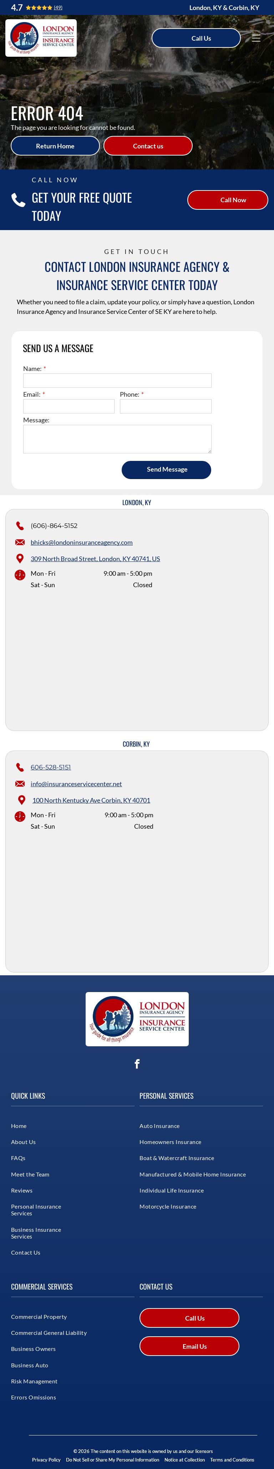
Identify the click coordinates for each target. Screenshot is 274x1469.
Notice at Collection (184, 1460)
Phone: (129, 394)
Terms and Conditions (232, 1460)
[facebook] (137, 1065)
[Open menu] (256, 38)
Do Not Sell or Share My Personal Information (112, 1460)
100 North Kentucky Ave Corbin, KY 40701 (91, 800)
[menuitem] (37, 1125)
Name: (32, 368)
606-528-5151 (51, 767)
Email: (32, 394)
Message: (36, 420)
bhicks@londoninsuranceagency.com (82, 542)
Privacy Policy (46, 1460)
